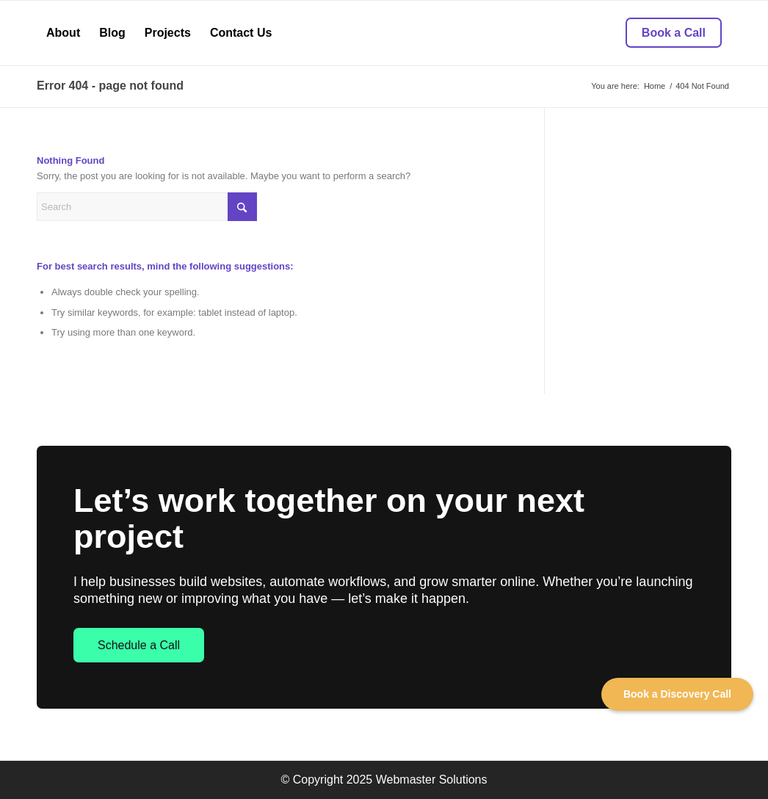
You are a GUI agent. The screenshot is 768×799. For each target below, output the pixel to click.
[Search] (147, 206)
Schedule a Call (139, 645)
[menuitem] (63, 33)
